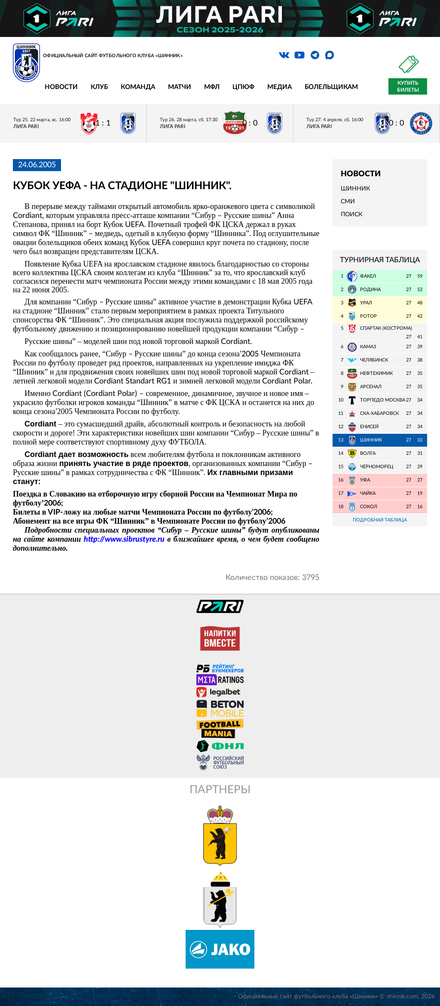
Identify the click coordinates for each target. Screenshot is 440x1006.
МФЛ (212, 87)
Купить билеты (408, 86)
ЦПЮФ (243, 87)
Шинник (355, 189)
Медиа (279, 87)
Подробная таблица (380, 520)
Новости (61, 87)
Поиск (351, 215)
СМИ (348, 202)
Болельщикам (331, 87)
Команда (138, 87)
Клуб (99, 87)
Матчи (179, 87)
